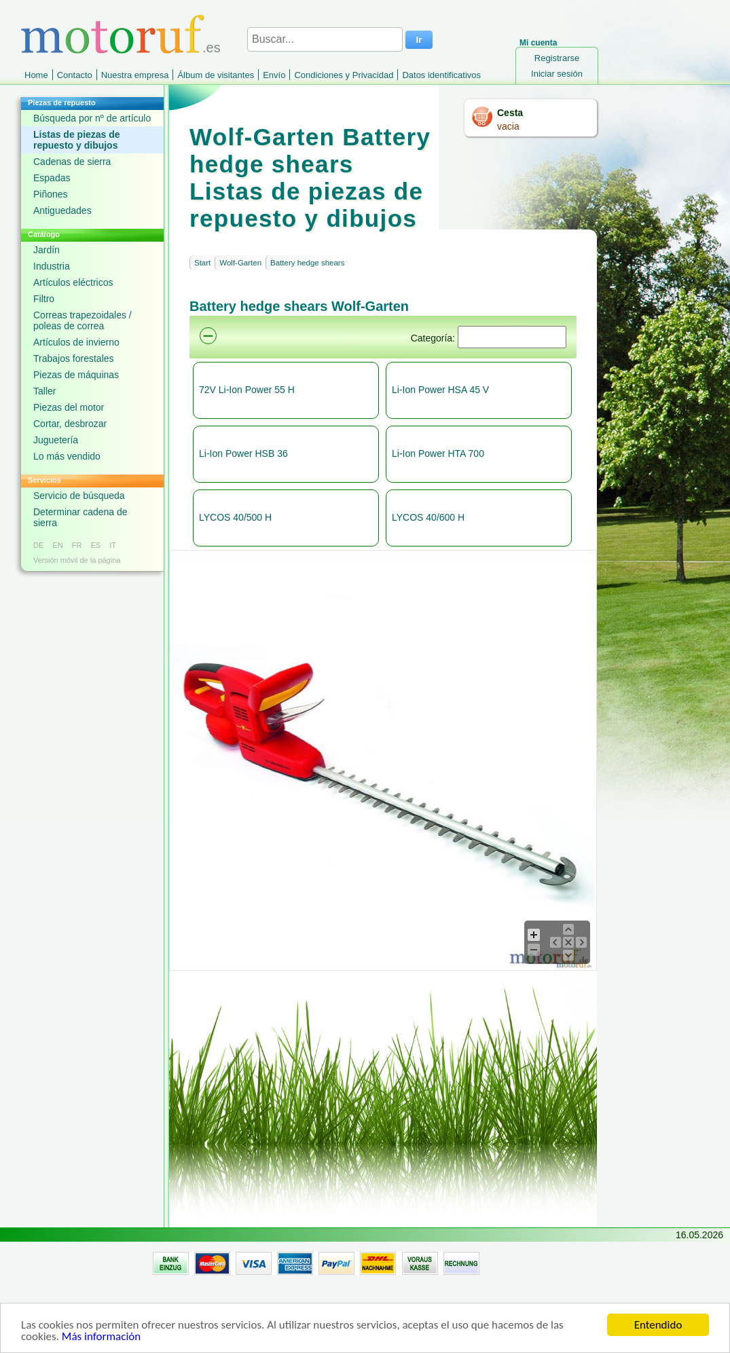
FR (77, 545)
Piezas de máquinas (76, 374)
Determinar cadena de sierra (80, 517)
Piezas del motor (68, 407)
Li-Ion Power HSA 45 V (440, 389)
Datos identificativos (441, 75)
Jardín (46, 249)
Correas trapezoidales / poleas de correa (82, 320)
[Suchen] (512, 337)
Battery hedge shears (307, 263)
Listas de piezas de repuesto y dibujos (76, 140)
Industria (51, 266)
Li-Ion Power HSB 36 (243, 453)
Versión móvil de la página (76, 560)
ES (95, 545)
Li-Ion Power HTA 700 (438, 453)
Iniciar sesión (557, 74)
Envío (274, 75)
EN (57, 545)
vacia (508, 126)
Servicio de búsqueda (79, 495)
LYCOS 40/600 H (428, 517)
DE (38, 545)
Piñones (50, 194)
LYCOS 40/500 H (235, 517)
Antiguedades (62, 210)
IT (112, 545)
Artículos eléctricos (73, 282)
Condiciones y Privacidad (343, 75)
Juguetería (55, 439)
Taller (44, 391)
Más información (101, 1337)
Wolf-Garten (240, 263)
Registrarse (556, 58)
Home (36, 75)
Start (202, 263)
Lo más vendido (67, 456)
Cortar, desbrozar (70, 423)
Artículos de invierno (76, 342)
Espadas (51, 177)
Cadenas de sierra (72, 161)
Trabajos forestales (73, 358)
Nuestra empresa (135, 75)
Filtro (43, 298)
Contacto (74, 75)
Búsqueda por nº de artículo (92, 118)
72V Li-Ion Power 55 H (247, 389)
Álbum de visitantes (215, 75)
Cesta (510, 112)
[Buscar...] (325, 39)
